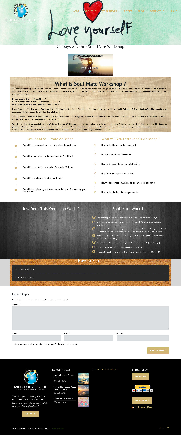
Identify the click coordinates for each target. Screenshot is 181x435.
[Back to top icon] (168, 427)
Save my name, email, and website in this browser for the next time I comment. (46, 344)
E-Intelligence (57, 428)
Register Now (142, 400)
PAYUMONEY (140, 376)
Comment (16, 304)
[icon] (163, 428)
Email (67, 333)
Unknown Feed (144, 407)
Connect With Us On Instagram (106, 369)
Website (120, 333)
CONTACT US (31, 414)
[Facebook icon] (160, 428)
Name (15, 333)
